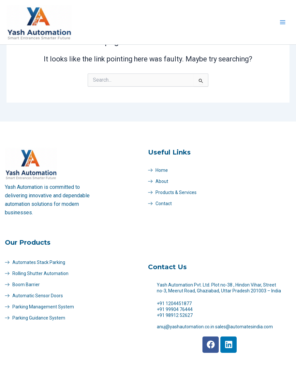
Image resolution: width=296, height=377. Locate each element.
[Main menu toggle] (282, 22)
